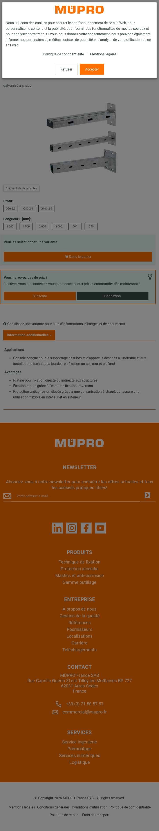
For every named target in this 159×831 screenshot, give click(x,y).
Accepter (92, 69)
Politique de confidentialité (63, 54)
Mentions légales (103, 54)
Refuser (66, 69)
